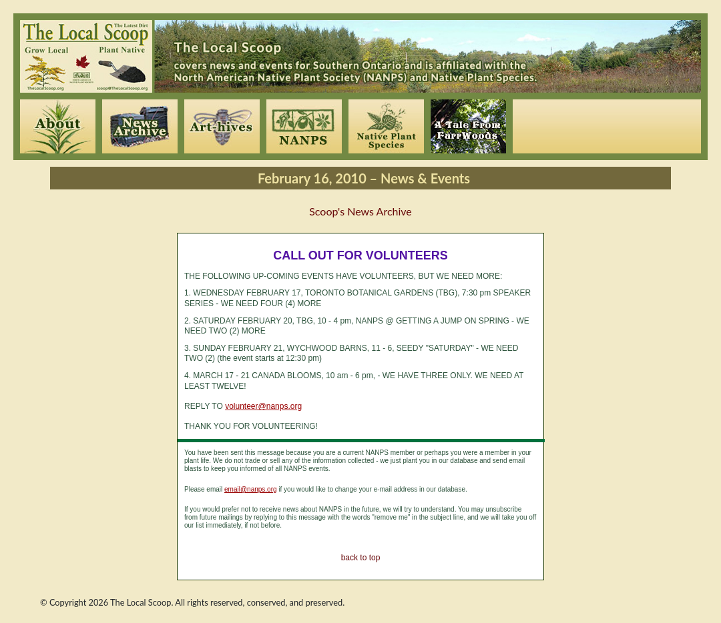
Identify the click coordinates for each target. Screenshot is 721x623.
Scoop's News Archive (360, 211)
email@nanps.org (250, 489)
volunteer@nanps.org (263, 406)
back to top (361, 557)
